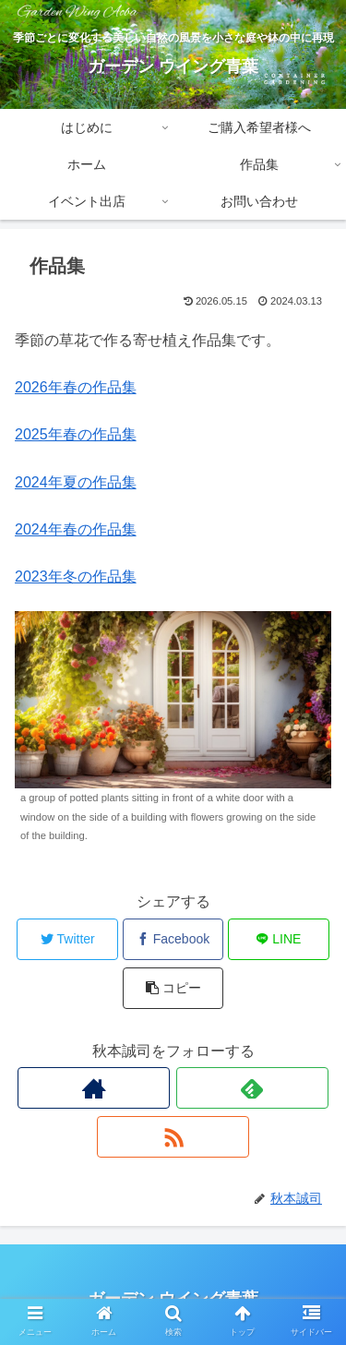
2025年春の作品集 (76, 434)
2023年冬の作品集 (76, 576)
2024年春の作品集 (76, 529)
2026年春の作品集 (76, 387)
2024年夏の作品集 (76, 482)
